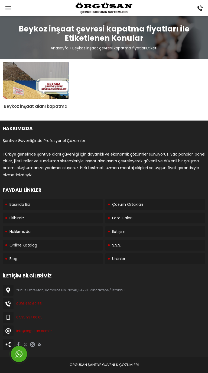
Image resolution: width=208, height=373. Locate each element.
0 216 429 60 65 (29, 303)
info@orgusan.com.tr (34, 330)
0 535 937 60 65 (29, 317)
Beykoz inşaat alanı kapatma (35, 106)
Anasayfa (60, 48)
